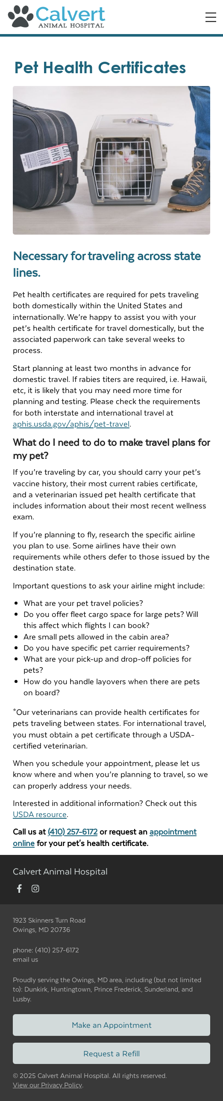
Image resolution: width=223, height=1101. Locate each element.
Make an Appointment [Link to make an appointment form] (112, 1024)
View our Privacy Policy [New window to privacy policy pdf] (47, 1085)
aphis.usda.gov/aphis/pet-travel (71, 423)
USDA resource (40, 814)
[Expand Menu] (210, 17)
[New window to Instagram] (35, 889)
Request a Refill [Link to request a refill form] (111, 1053)
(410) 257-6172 (72, 831)
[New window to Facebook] (19, 889)
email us (25, 959)
